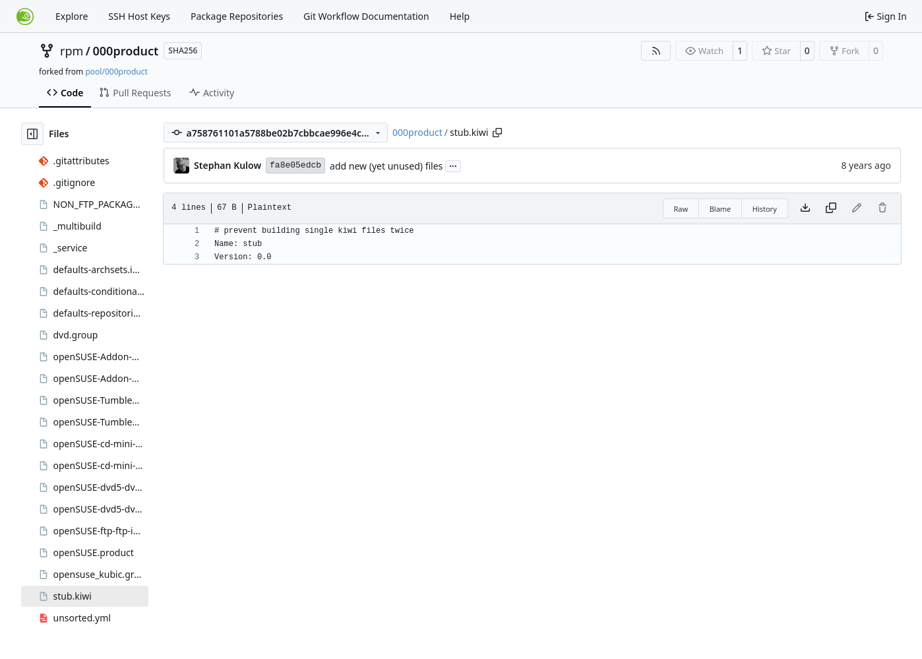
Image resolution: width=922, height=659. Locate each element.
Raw (681, 209)
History (765, 209)
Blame (720, 209)
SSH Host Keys (139, 16)
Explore (71, 16)
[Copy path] (497, 132)
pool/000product (116, 71)
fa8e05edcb (295, 165)
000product (126, 50)
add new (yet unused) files (386, 166)
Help (460, 16)
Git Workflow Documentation (366, 16)
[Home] (25, 16)
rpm (71, 50)
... (453, 165)
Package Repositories (237, 16)
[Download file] (805, 208)
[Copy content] (831, 208)
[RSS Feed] (656, 51)
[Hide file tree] (32, 134)
